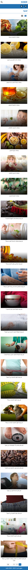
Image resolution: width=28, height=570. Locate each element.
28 (8, 564)
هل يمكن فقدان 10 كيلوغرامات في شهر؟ (14, 445)
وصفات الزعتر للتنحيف (14, 196)
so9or (24, 2)
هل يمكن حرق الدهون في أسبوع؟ (14, 513)
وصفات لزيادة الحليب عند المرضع (14, 82)
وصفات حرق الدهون (14, 150)
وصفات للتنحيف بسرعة (14, 37)
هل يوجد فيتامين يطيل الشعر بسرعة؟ (14, 264)
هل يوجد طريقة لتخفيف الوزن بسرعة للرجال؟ (14, 354)
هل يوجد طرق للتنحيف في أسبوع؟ (14, 377)
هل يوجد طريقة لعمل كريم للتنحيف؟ (14, 309)
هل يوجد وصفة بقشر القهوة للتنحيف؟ (14, 218)
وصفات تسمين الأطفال (14, 173)
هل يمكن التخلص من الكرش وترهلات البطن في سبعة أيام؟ (14, 559)
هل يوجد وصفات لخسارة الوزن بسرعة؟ (14, 241)
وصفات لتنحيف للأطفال (14, 128)
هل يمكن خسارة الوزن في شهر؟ (14, 491)
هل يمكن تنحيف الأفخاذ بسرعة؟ (14, 536)
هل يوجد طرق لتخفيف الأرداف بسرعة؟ (14, 423)
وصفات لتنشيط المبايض (14, 105)
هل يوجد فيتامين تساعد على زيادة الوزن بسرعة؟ (14, 286)
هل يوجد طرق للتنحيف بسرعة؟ (14, 400)
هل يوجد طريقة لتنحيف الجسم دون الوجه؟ (14, 332)
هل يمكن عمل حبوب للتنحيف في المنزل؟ (14, 468)
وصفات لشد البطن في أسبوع (14, 60)
